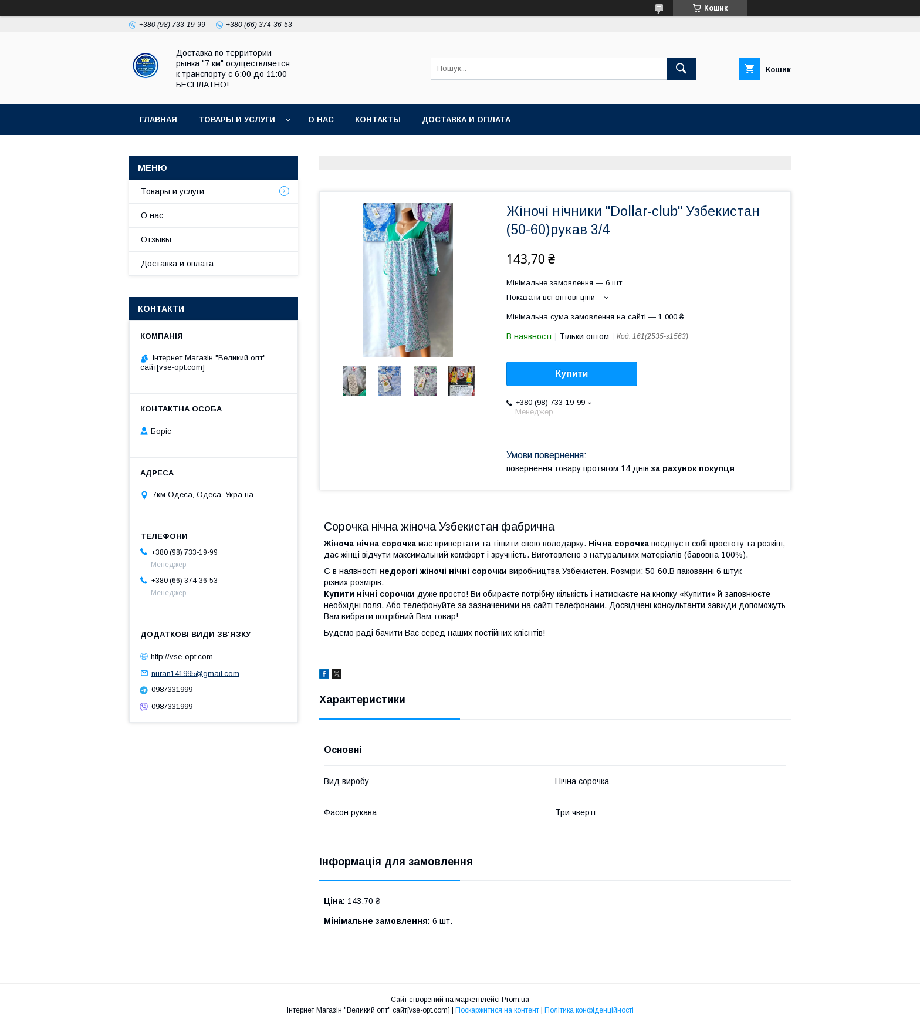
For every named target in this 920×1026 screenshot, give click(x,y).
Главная (158, 119)
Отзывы (156, 239)
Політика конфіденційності (589, 1010)
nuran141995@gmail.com (195, 673)
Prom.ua (515, 999)
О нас (321, 119)
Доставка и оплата (466, 119)
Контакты (378, 119)
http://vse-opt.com (182, 656)
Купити (572, 374)
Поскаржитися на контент (497, 1010)
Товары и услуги (236, 119)
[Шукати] (681, 69)
